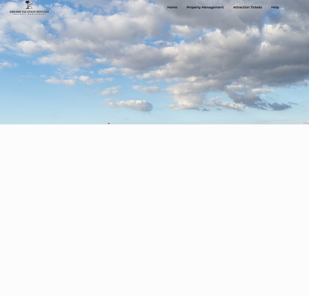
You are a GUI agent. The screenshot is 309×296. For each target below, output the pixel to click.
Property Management (205, 7)
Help (275, 7)
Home (172, 7)
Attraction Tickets (247, 7)
